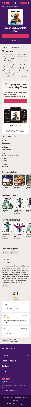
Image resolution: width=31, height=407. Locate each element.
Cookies (4, 388)
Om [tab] (3, 136)
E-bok (9, 166)
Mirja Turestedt (6, 149)
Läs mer (5, 286)
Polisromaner (15, 6)
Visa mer (5, 340)
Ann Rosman (6, 143)
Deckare (9, 6)
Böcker (4, 6)
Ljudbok (4, 166)
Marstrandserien (13, 155)
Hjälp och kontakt (9, 348)
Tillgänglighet (5, 385)
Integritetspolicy (13, 385)
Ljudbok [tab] (8, 136)
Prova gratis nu (15, 36)
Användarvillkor (22, 385)
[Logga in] (18, 3)
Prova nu (23, 3)
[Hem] (7, 3)
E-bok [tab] (14, 136)
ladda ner (12, 341)
